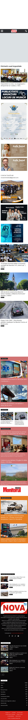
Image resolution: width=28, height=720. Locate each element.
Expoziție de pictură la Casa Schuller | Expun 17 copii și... (18, 646)
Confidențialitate (10, 716)
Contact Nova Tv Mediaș (10, 714)
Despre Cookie (20, 714)
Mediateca (3, 694)
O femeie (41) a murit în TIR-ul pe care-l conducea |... (14, 380)
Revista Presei (4, 689)
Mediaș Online (5, 246)
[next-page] (3, 674)
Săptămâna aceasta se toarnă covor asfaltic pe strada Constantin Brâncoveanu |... (18, 654)
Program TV (7, 712)
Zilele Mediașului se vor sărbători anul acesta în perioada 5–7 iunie (17, 584)
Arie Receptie (20, 712)
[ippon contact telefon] (14, 191)
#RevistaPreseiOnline (6, 497)
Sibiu (2, 377)
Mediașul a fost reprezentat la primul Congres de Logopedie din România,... (13, 433)
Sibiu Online (4, 358)
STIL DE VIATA (4, 698)
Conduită (13, 712)
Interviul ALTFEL (4, 705)
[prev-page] (1, 674)
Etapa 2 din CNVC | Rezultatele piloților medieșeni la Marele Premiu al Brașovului (14, 322)
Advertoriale (3, 703)
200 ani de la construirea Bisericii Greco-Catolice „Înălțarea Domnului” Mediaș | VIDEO (13, 293)
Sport (2, 687)
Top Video (3, 692)
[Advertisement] (14, 14)
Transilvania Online (6, 428)
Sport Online (4, 409)
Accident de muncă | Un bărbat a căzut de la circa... (12, 404)
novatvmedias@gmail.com (17, 633)
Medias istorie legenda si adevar (8, 701)
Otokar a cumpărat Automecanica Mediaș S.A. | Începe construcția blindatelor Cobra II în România (12, 517)
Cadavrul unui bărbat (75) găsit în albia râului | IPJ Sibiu (14, 461)
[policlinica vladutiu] (14, 233)
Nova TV (2, 81)
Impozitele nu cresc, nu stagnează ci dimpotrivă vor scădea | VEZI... (13, 85)
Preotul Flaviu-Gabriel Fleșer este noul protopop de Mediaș (17, 577)
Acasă (2, 63)
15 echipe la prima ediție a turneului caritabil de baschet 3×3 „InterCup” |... (7, 422)
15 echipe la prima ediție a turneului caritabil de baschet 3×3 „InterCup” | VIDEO (13, 265)
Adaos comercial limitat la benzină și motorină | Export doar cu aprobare (13, 540)
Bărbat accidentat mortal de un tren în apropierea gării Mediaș (18, 592)
